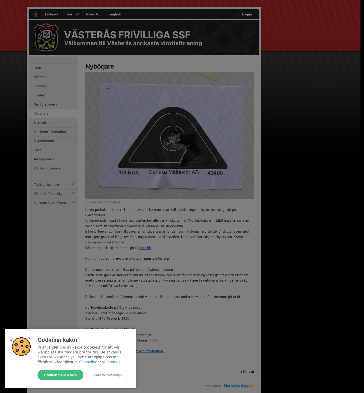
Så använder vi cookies (99, 362)
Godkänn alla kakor (60, 375)
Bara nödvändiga (107, 375)
